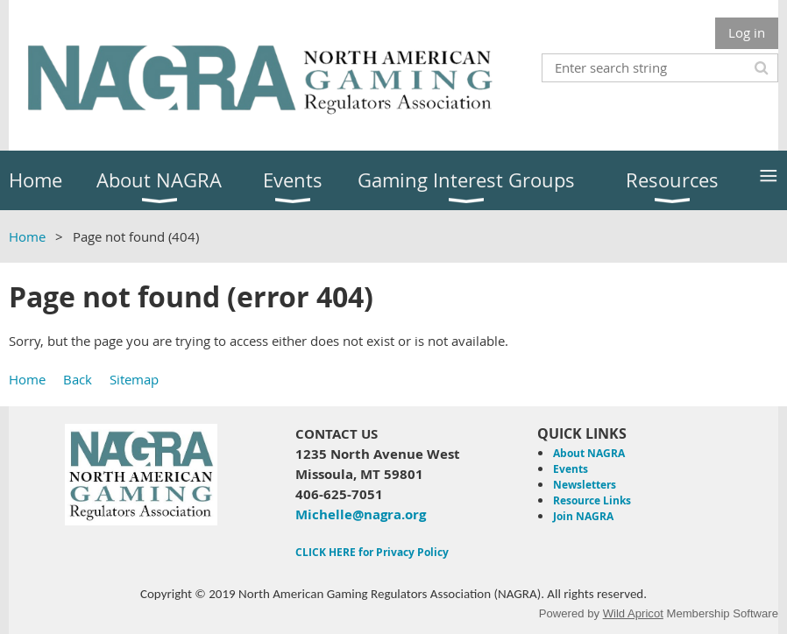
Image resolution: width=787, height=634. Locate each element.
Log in (746, 32)
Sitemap (134, 379)
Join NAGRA (583, 516)
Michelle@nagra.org (360, 514)
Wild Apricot (633, 613)
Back (77, 379)
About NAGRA (589, 453)
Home (27, 236)
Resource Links (592, 500)
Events (570, 468)
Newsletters (584, 484)
